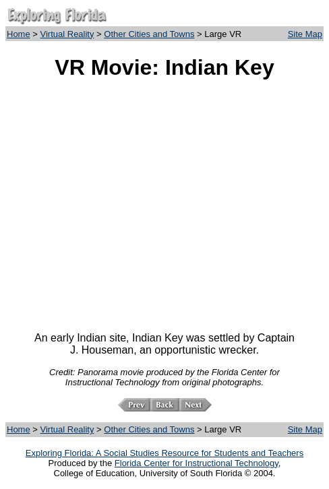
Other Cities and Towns (149, 34)
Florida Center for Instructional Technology (196, 463)
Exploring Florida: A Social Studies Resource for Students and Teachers (164, 453)
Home (18, 34)
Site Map (305, 34)
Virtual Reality (67, 34)
